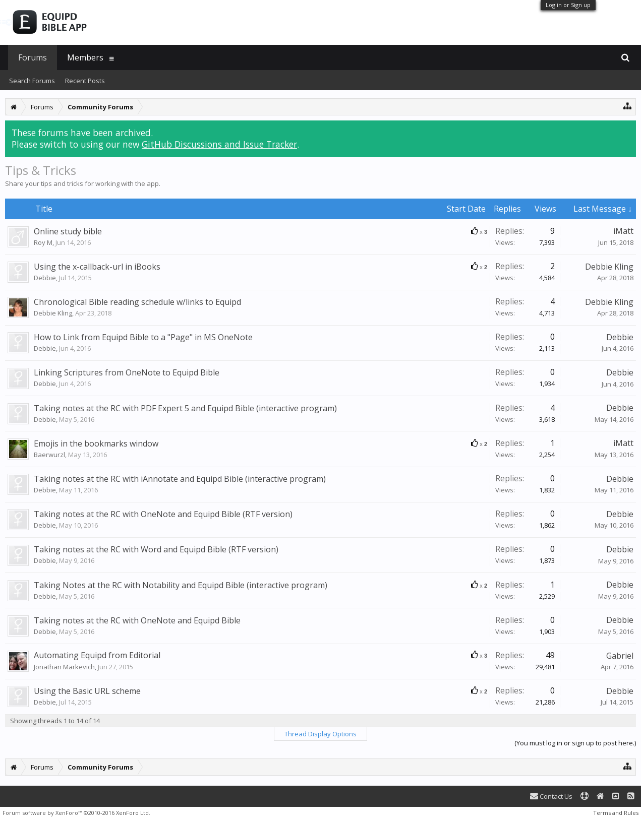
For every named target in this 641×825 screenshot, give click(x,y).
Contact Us (551, 796)
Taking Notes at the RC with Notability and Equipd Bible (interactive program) (180, 585)
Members (85, 57)
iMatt (623, 230)
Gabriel (619, 655)
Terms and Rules (615, 812)
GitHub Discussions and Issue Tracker (219, 144)
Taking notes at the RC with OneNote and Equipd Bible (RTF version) (163, 514)
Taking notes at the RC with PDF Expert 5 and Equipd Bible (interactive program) (185, 408)
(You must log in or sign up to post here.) (575, 742)
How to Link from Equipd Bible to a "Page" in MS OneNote (143, 337)
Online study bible (68, 231)
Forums (32, 57)
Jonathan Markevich (64, 666)
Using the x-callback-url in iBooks (97, 266)
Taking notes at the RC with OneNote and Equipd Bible (137, 620)
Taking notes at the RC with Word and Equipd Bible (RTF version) (156, 549)
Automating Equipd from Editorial (97, 655)
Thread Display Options (320, 733)
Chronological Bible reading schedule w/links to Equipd (137, 301)
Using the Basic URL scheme (87, 690)
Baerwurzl (49, 454)
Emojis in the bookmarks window (96, 443)
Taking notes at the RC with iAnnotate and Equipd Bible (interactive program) (180, 478)
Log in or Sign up (568, 5)
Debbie (45, 277)
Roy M (43, 242)
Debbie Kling (609, 266)
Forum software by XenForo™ (76, 812)
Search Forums (32, 80)
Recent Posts (85, 80)
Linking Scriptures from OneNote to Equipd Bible (126, 372)
